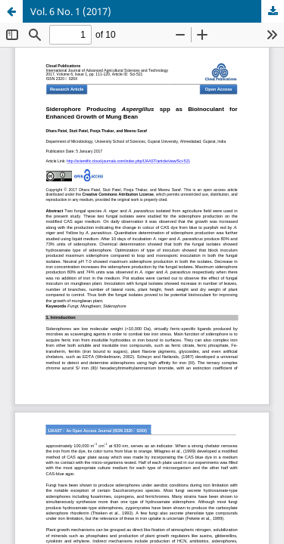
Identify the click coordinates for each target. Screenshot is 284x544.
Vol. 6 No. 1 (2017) (70, 11)
